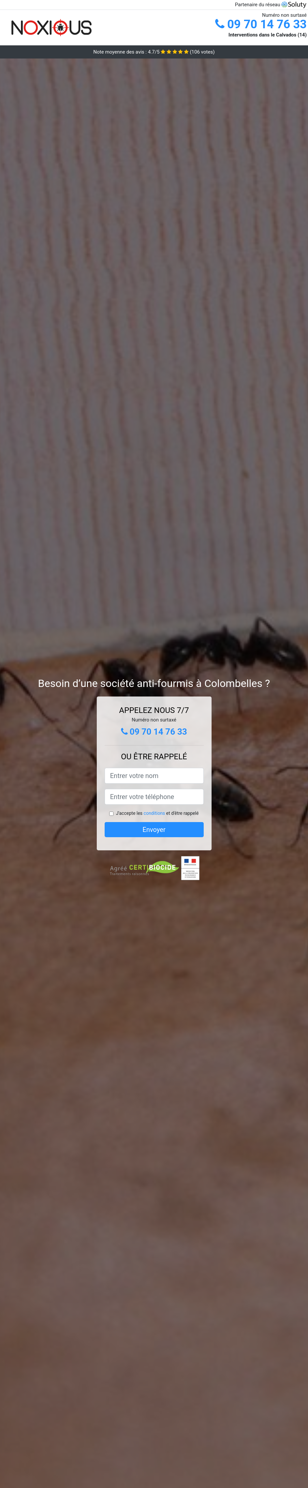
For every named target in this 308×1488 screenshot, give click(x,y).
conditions (154, 813)
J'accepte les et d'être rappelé (157, 813)
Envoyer (154, 830)
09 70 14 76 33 (261, 24)
